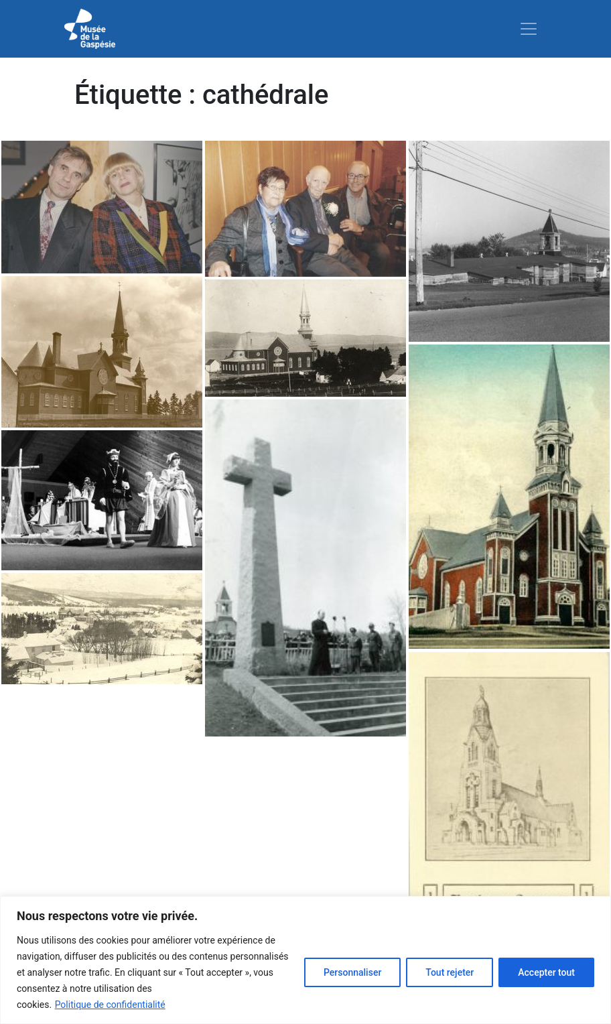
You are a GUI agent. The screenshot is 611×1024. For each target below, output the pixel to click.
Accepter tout (546, 972)
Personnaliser (352, 972)
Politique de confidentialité (110, 1004)
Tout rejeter (449, 972)
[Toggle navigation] (529, 29)
